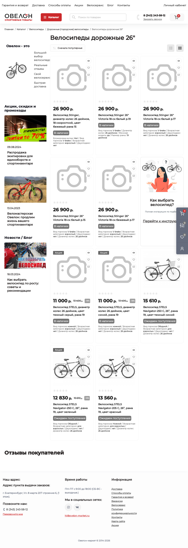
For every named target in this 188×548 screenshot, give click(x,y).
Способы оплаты (59, 5)
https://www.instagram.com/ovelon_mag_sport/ (68, 507)
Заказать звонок (152, 19)
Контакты (123, 5)
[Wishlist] (88, 67)
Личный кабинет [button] (175, 5)
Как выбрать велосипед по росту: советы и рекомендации (23, 285)
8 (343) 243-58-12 (154, 15)
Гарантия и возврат (15, 5)
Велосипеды (36, 29)
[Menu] (51, 17)
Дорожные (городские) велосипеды (67, 29)
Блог (110, 5)
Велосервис (95, 5)
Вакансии (117, 501)
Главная (8, 29)
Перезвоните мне (13, 514)
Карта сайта (118, 521)
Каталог (21, 29)
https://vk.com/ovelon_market (77, 507)
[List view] (170, 48)
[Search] (74, 17)
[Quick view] (88, 61)
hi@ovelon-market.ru (77, 515)
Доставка (38, 5)
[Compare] (88, 74)
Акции (78, 5)
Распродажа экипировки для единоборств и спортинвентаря (20, 158)
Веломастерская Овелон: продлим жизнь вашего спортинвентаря (21, 219)
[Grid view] (180, 48)
